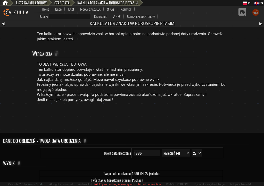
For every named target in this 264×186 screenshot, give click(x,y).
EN (258, 3)
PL (247, 3)
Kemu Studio (36, 184)
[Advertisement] (132, 118)
